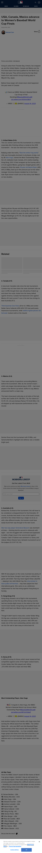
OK (26, 849)
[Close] (39, 842)
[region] (21, 846)
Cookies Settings (14, 849)
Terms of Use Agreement (15, 846)
